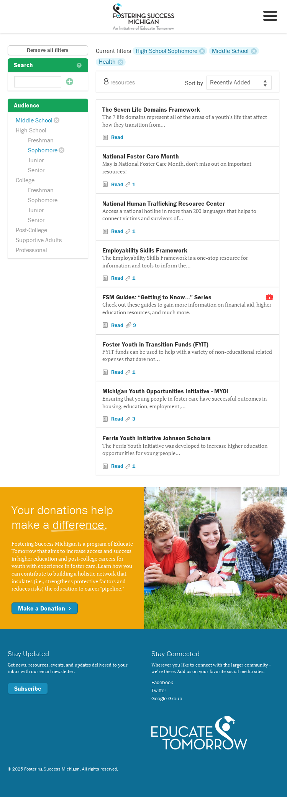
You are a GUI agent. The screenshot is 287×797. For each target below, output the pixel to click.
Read (116, 137)
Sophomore (42, 150)
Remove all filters (48, 49)
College (25, 180)
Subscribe (27, 688)
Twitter (158, 690)
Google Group (166, 698)
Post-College (31, 230)
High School (31, 130)
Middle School (34, 120)
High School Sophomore (166, 50)
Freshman (41, 140)
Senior (36, 170)
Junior (36, 160)
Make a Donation (44, 608)
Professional (31, 250)
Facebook (162, 682)
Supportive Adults (39, 240)
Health (107, 62)
